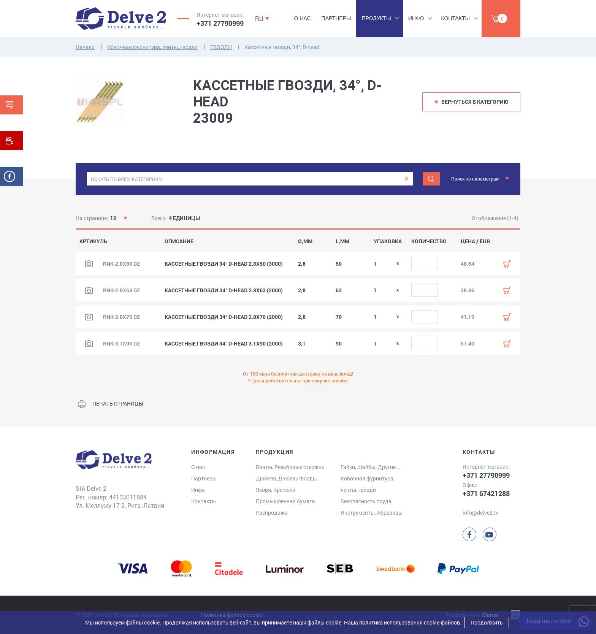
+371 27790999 (220, 23)
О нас (302, 18)
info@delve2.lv (480, 512)
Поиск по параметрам (475, 179)
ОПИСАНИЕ (179, 241)
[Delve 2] (121, 18)
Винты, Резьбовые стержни (290, 467)
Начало (85, 47)
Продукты (376, 18)
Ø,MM (305, 241)
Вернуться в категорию (475, 101)
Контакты (455, 18)
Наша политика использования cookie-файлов (402, 622)
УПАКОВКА (388, 241)
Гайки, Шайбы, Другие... (370, 467)
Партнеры (336, 18)
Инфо (416, 18)
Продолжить (487, 622)
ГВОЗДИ (221, 47)
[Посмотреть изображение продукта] (89, 263)
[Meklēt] (431, 178)
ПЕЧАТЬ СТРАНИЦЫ (117, 403)
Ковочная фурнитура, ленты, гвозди (152, 47)
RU (259, 18)
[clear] (406, 178)
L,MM (342, 241)
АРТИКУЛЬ (93, 241)
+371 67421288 (486, 493)
